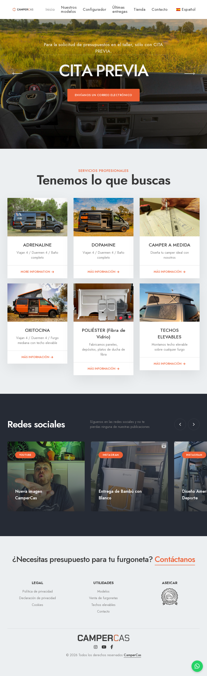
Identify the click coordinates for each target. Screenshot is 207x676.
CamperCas (132, 655)
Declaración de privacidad (37, 598)
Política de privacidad (37, 591)
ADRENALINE (37, 245)
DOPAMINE (103, 245)
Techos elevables (103, 604)
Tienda (139, 9)
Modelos (103, 591)
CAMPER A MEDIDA (169, 245)
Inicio (50, 9)
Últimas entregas (119, 9)
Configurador (94, 9)
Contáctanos (175, 559)
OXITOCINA (37, 330)
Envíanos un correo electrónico (103, 95)
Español (186, 9)
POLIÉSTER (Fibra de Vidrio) (103, 333)
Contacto (160, 9)
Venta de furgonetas (103, 598)
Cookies (37, 604)
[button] (17, 74)
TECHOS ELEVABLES (169, 333)
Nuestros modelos (69, 9)
